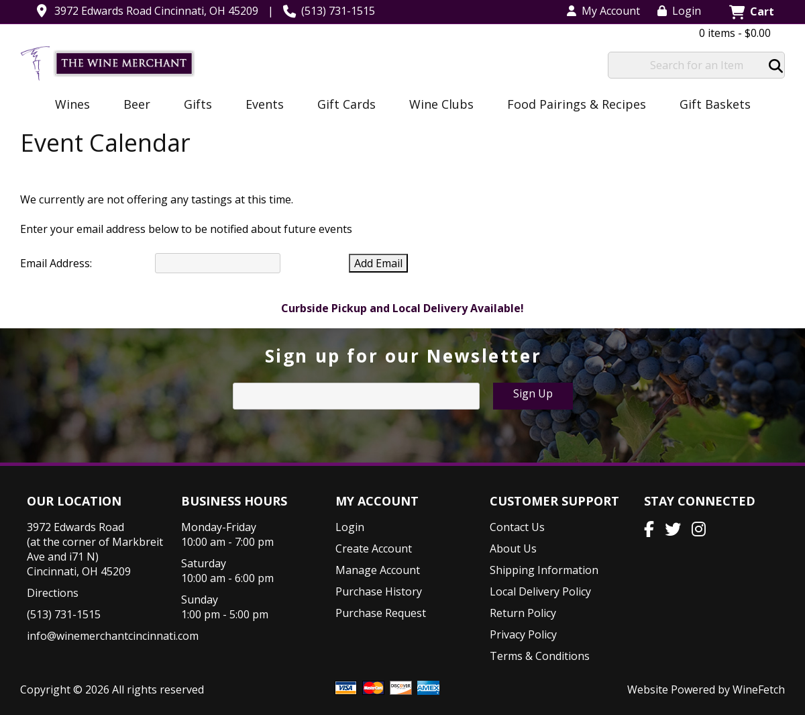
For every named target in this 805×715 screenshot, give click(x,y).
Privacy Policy (523, 634)
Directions (52, 592)
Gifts (193, 105)
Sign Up (533, 393)
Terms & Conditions (540, 656)
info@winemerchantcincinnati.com (113, 635)
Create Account (373, 548)
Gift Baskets (715, 104)
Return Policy (523, 613)
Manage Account (377, 570)
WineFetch (759, 689)
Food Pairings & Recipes (576, 104)
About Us (513, 548)
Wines (68, 105)
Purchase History (378, 591)
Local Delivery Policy (540, 591)
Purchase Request (380, 613)
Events (260, 105)
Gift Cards (346, 104)
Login (679, 10)
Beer (132, 105)
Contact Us (517, 527)
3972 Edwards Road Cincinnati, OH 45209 (156, 10)
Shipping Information (544, 570)
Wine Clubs (437, 105)
